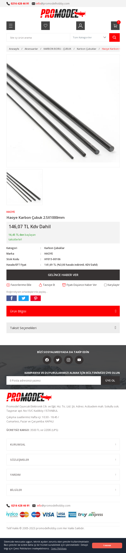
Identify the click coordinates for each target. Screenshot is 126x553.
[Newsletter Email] (63, 380)
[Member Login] (80, 25)
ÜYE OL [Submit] (110, 380)
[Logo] (63, 13)
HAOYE (48, 253)
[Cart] (115, 25)
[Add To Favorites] (18, 285)
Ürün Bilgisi (18, 311)
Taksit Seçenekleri (23, 328)
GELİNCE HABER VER (63, 275)
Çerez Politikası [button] (59, 548)
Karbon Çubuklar (54, 248)
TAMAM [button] (107, 545)
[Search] (38, 37)
